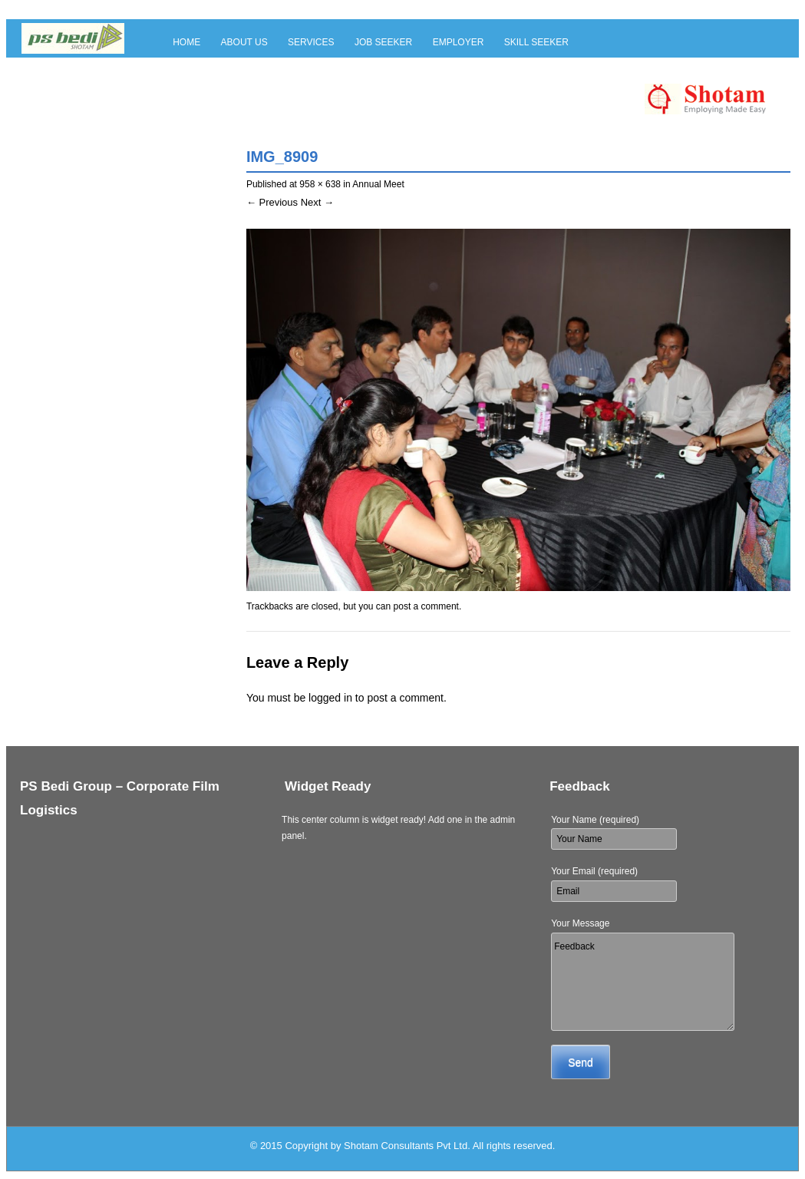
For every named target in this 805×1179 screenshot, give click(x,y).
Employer (458, 42)
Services (311, 42)
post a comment (426, 606)
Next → (317, 202)
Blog (360, 66)
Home (186, 42)
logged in (330, 698)
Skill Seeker (536, 42)
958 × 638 (320, 184)
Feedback (642, 982)
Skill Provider (210, 66)
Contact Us (298, 66)
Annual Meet (378, 184)
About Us (244, 42)
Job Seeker (383, 42)
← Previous (272, 202)
